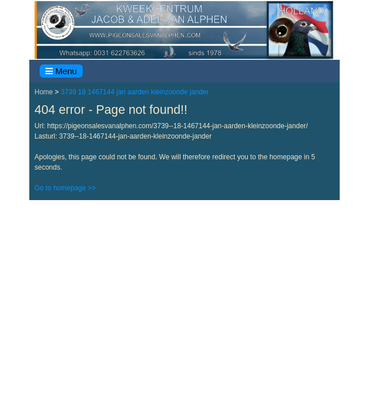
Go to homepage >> (65, 188)
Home (44, 92)
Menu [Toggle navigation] (61, 71)
